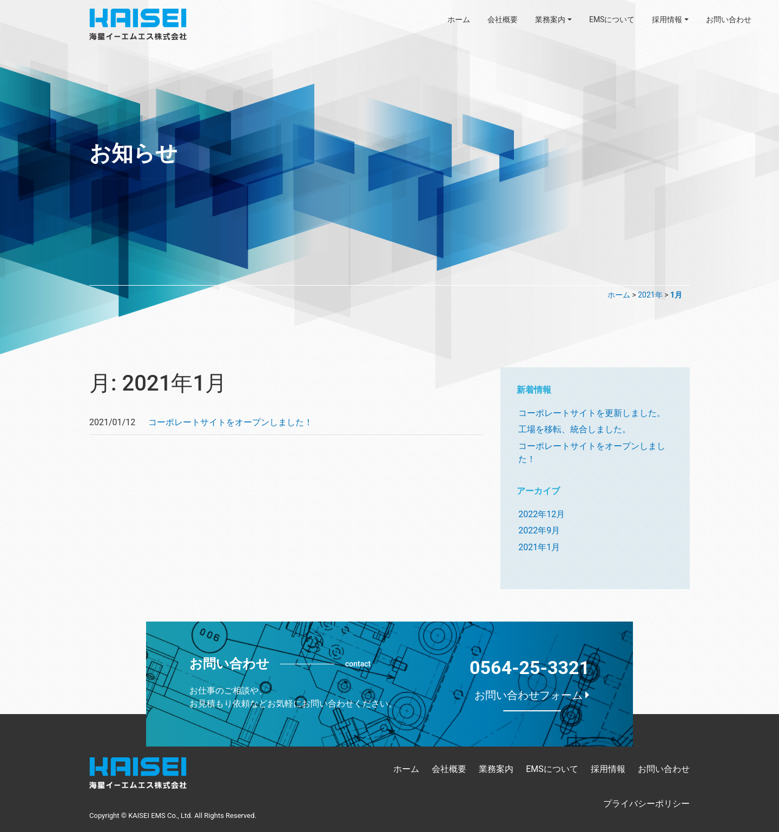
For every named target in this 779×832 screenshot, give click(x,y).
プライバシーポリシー (646, 803)
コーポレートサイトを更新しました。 (591, 413)
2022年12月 (541, 514)
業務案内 (550, 19)
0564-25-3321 (530, 667)
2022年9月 (539, 530)
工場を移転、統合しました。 (574, 429)
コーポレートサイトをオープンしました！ (230, 422)
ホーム (458, 19)
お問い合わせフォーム (532, 695)
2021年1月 (539, 547)
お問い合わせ (728, 19)
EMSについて (612, 19)
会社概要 (502, 19)
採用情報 (667, 19)
